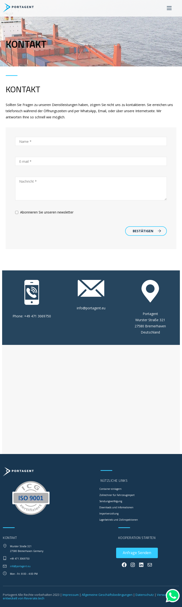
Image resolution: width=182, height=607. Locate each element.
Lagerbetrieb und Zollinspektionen (118, 519)
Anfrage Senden (137, 552)
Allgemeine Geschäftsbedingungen (107, 595)
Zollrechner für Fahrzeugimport (117, 495)
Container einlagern (110, 489)
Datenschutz (145, 595)
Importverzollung (108, 513)
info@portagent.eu (91, 308)
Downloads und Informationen (116, 507)
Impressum (71, 595)
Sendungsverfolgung (110, 501)
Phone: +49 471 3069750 (32, 316)
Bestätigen (147, 231)
